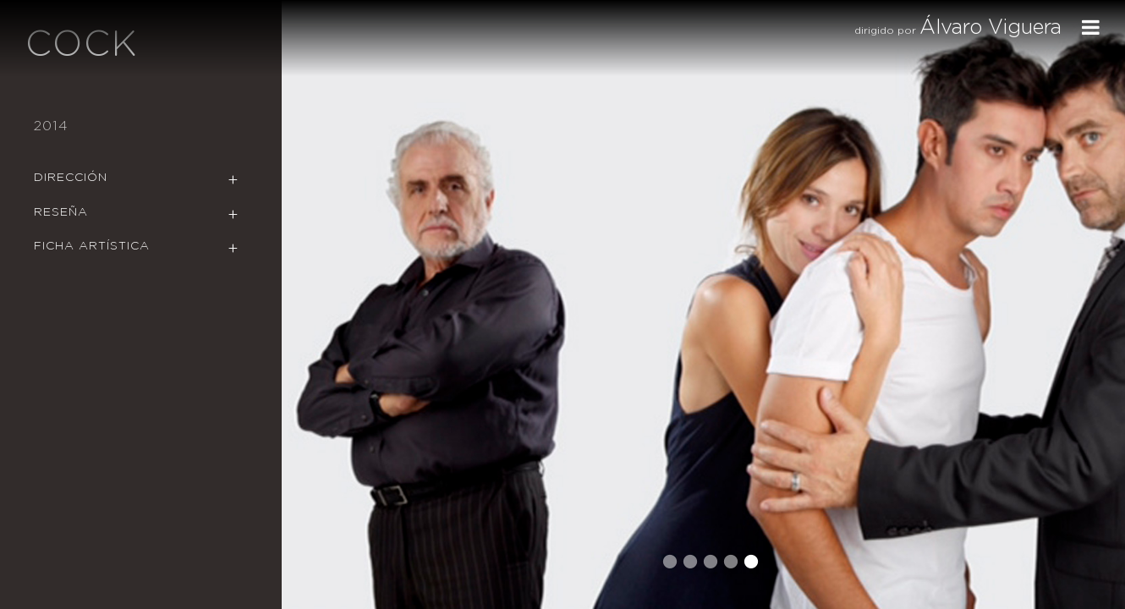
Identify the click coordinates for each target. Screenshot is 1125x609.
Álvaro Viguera (990, 28)
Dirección (70, 178)
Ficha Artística (92, 246)
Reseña (61, 212)
